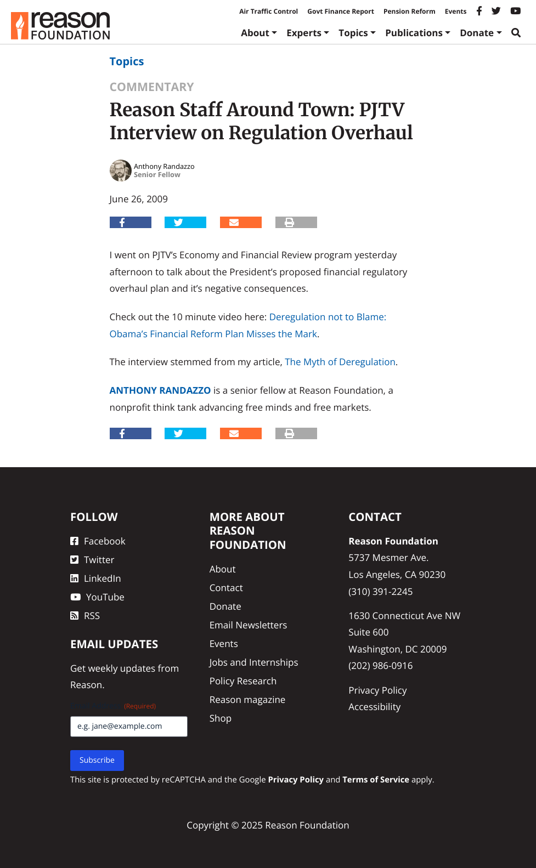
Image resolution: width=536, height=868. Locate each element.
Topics (353, 32)
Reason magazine (248, 699)
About (255, 32)
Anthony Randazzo (160, 390)
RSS (85, 615)
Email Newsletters (248, 625)
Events (456, 11)
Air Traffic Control (268, 11)
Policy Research (243, 680)
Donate (477, 32)
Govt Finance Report (340, 11)
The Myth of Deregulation (340, 361)
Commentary (152, 87)
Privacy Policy (377, 690)
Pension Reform (409, 11)
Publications (414, 32)
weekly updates (121, 668)
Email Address (113, 706)
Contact (226, 587)
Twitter (92, 559)
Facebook (98, 541)
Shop (221, 718)
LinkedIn (95, 578)
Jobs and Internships (254, 662)
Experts (303, 32)
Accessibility (374, 706)
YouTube (97, 597)
